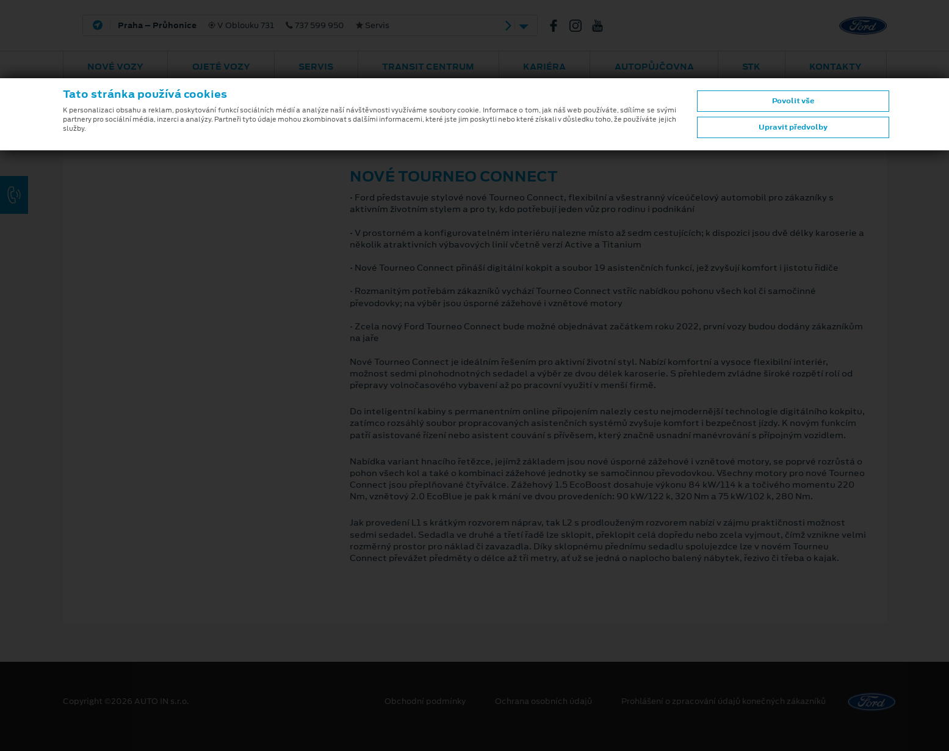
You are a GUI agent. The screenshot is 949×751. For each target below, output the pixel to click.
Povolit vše (793, 101)
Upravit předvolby (793, 127)
